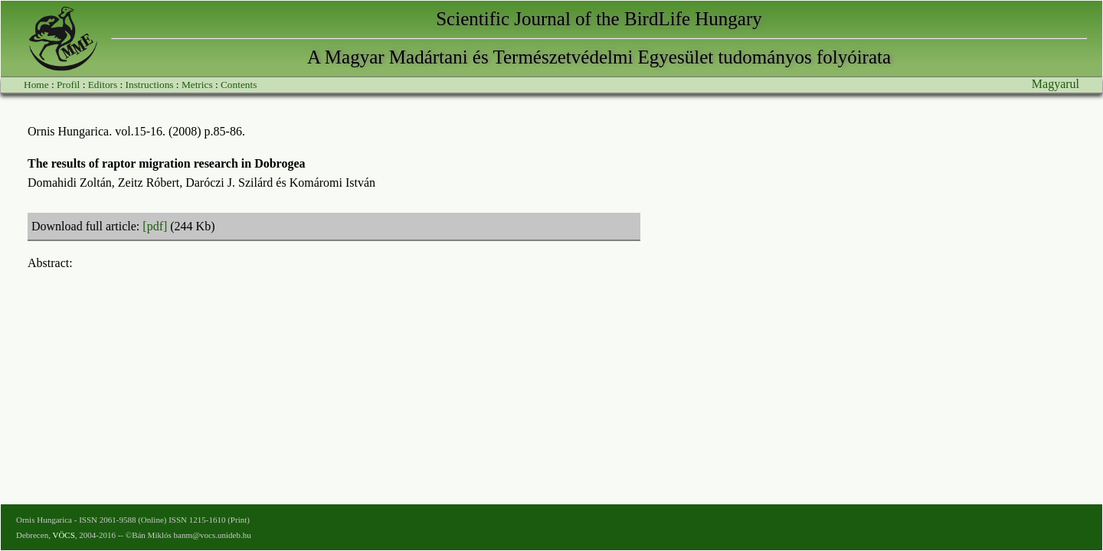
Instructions (150, 84)
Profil (68, 84)
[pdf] (154, 226)
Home (36, 84)
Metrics (197, 84)
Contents (239, 84)
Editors (103, 84)
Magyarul (1055, 83)
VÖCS (63, 535)
